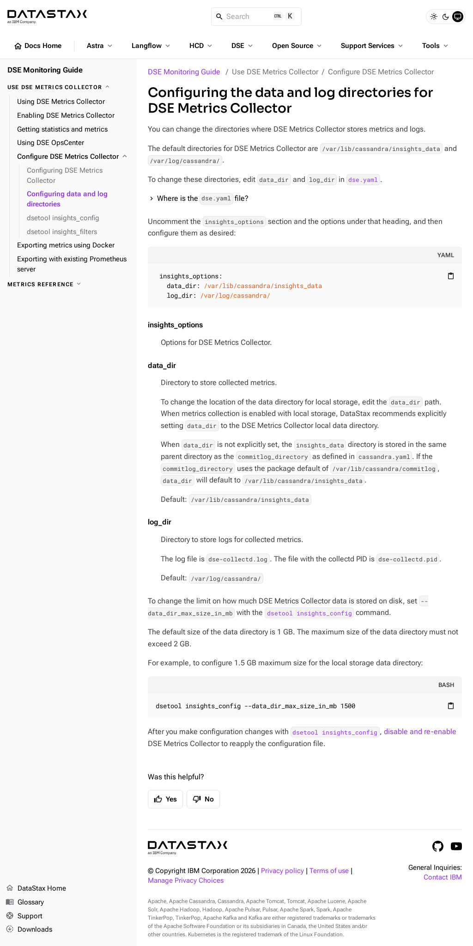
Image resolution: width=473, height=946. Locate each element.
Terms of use (329, 871)
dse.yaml (363, 179)
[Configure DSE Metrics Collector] (73, 157)
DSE (243, 46)
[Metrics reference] (68, 284)
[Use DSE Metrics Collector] (68, 87)
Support (24, 916)
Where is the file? (203, 199)
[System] (457, 16)
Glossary (25, 903)
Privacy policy (282, 871)
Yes (165, 799)
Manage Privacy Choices (186, 881)
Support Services (373, 46)
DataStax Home (36, 889)
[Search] (256, 16)
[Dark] (445, 16)
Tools (436, 46)
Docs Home (37, 46)
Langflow (152, 46)
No (203, 799)
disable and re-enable (420, 731)
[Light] (433, 16)
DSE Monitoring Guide (184, 71)
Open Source (297, 46)
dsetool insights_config (309, 613)
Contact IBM (443, 877)
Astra (100, 46)
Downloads (29, 930)
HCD (201, 46)
